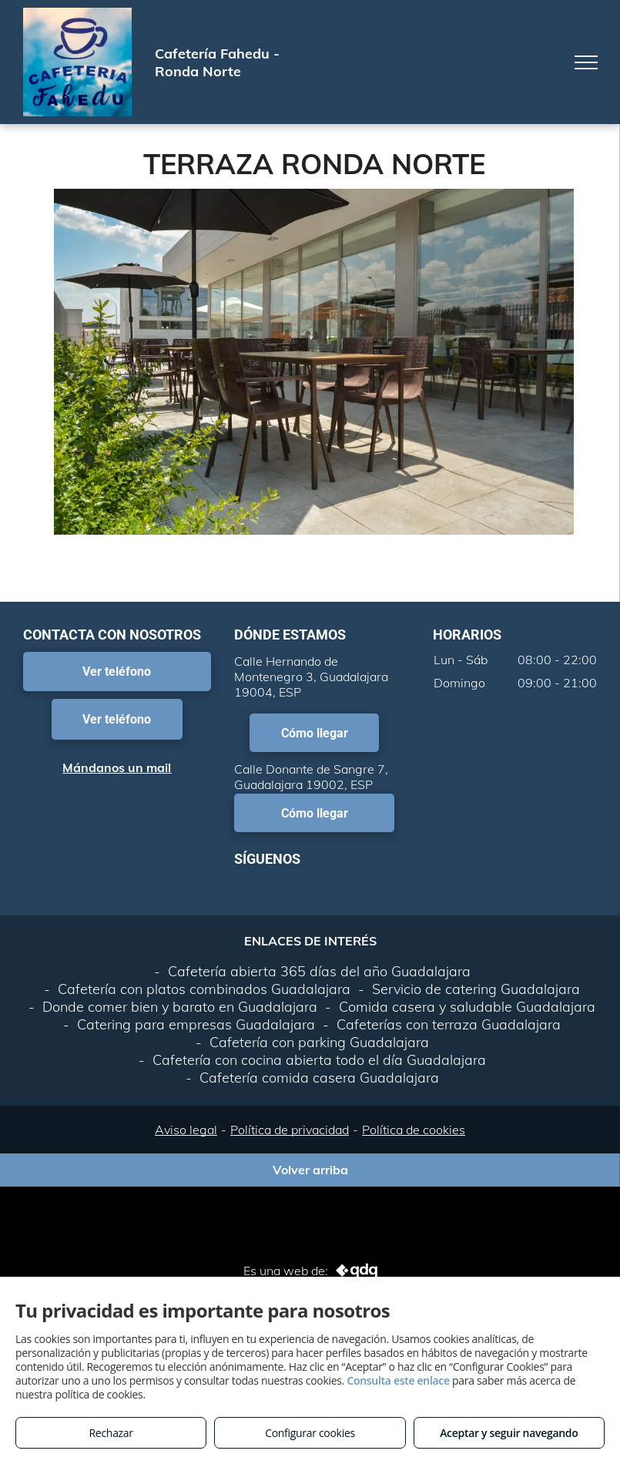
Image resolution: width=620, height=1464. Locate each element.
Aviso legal (186, 1129)
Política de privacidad (289, 1129)
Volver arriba (310, 1169)
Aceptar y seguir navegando (509, 1432)
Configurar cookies (310, 1432)
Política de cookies (413, 1129)
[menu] (586, 62)
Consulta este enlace (398, 1380)
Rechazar (111, 1432)
